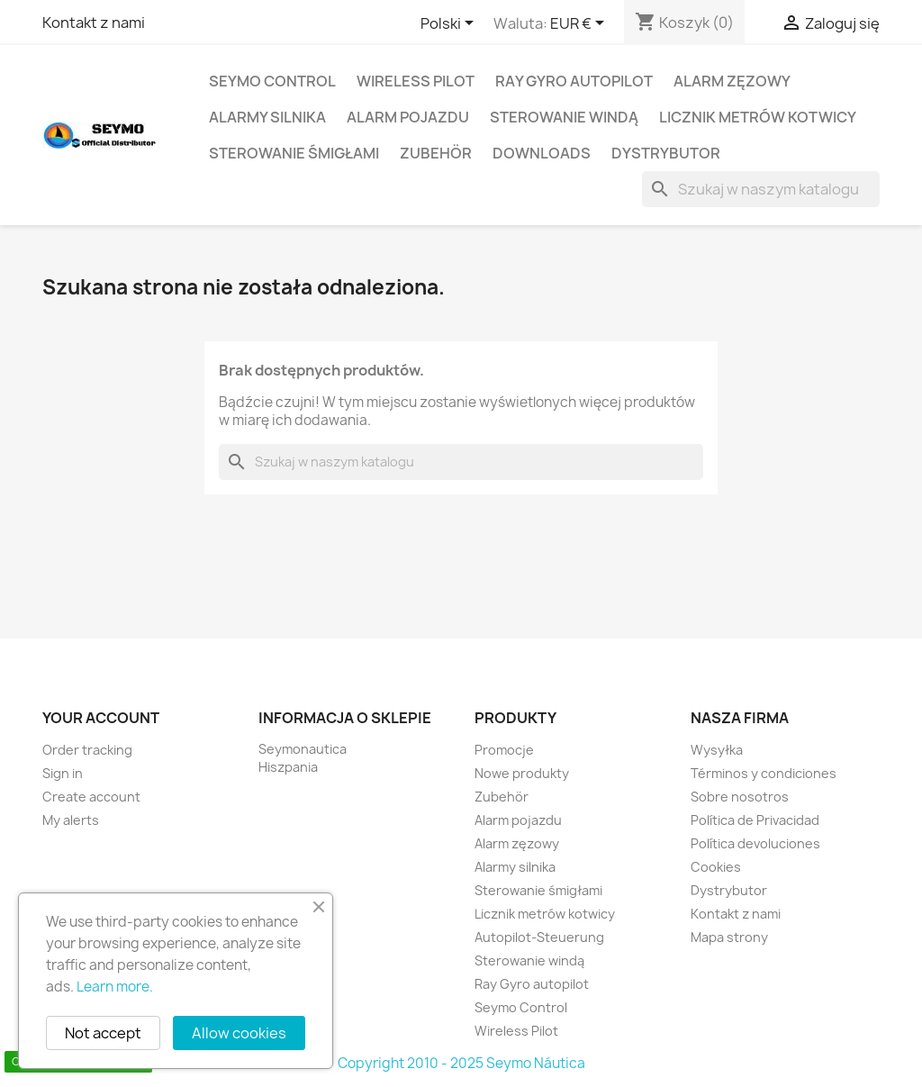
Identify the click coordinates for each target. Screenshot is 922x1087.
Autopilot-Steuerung (539, 937)
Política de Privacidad (755, 820)
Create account (91, 796)
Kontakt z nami (93, 22)
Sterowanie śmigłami (294, 153)
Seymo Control (272, 81)
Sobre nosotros (740, 796)
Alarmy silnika (267, 117)
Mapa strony (729, 937)
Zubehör (436, 153)
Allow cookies (239, 1033)
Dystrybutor (665, 153)
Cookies (716, 866)
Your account (100, 718)
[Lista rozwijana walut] (580, 24)
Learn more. (115, 986)
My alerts (70, 820)
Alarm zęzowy (732, 81)
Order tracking (87, 749)
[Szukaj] (761, 189)
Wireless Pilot (416, 81)
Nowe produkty (522, 773)
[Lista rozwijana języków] (450, 24)
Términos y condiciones (763, 773)
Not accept (103, 1033)
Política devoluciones (755, 843)
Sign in (62, 773)
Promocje (504, 749)
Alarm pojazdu (408, 117)
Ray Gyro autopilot (574, 81)
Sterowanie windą (564, 117)
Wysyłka (717, 749)
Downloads (542, 153)
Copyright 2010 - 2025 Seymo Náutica (461, 1063)
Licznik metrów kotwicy (757, 117)
